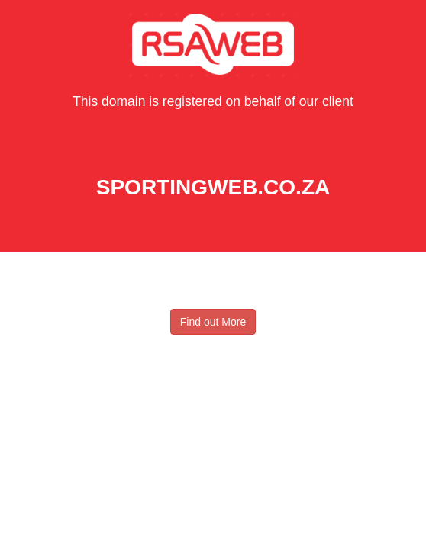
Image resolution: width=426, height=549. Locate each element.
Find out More (213, 322)
